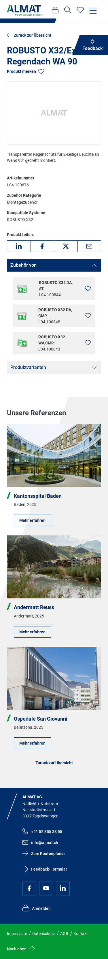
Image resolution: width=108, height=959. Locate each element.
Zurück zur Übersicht (54, 762)
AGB (64, 933)
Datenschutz (43, 933)
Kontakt (80, 933)
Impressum (17, 933)
